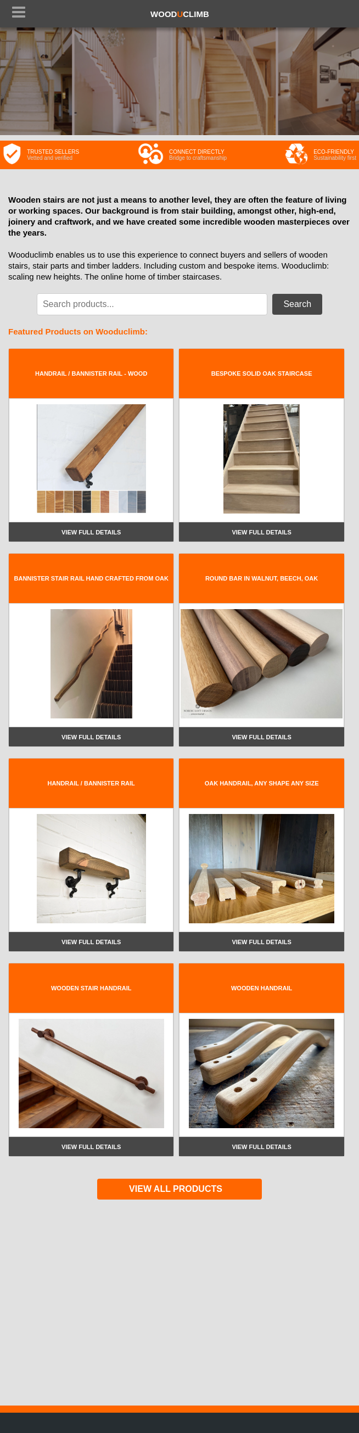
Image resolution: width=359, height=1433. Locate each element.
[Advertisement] (179, 1296)
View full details (91, 532)
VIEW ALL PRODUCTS (175, 1189)
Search (297, 304)
